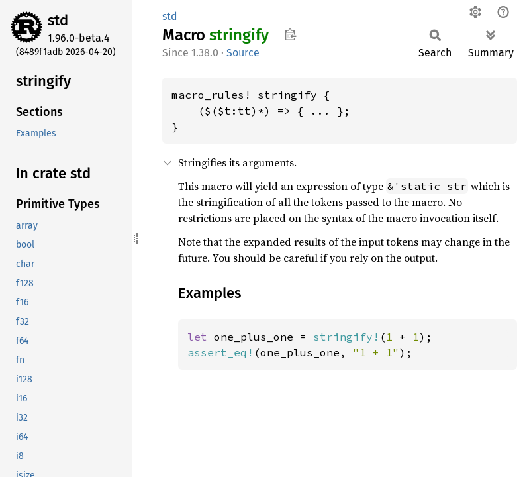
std (58, 20)
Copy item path (290, 34)
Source (243, 52)
